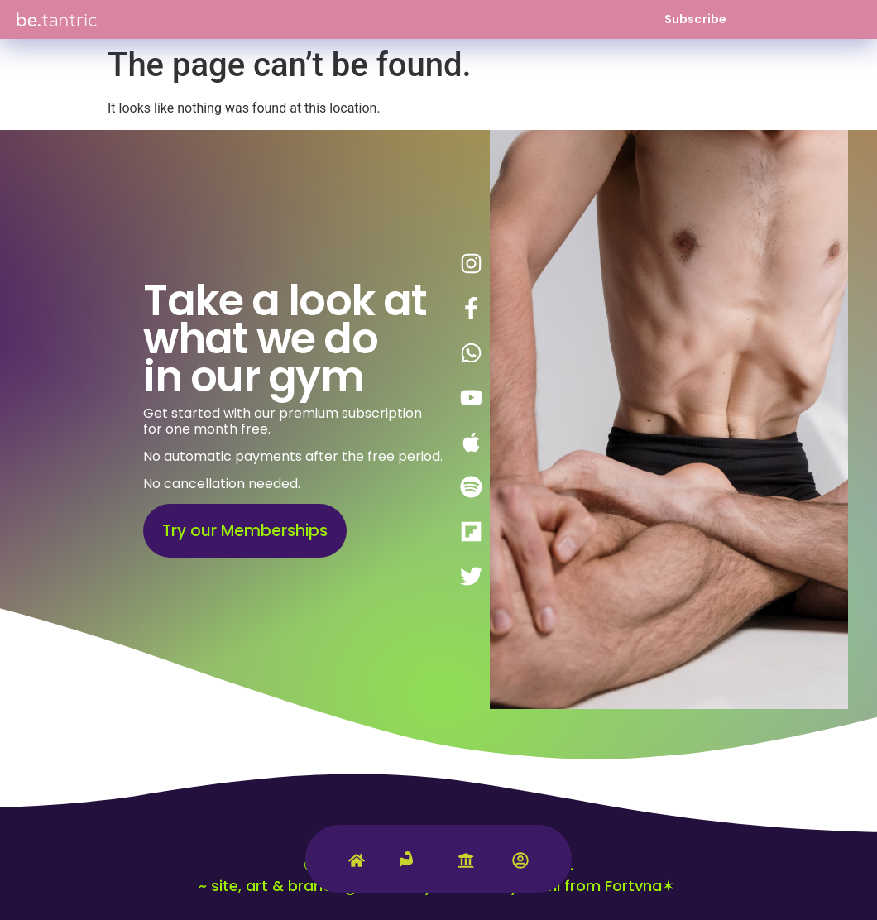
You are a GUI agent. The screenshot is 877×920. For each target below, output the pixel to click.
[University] (466, 864)
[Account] (520, 864)
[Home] (356, 864)
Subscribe (695, 19)
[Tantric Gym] (411, 868)
